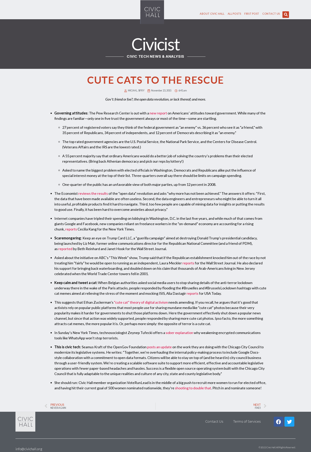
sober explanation (179, 332)
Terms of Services (246, 421)
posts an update (159, 347)
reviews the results (93, 193)
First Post (251, 13)
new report (158, 113)
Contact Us (271, 13)
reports (71, 229)
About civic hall (212, 13)
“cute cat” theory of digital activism (141, 302)
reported (65, 249)
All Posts (234, 13)
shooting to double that (193, 388)
